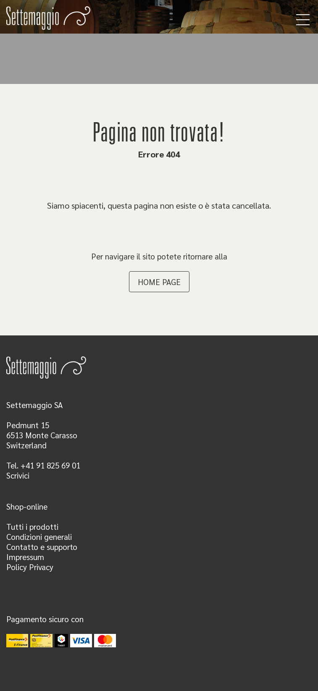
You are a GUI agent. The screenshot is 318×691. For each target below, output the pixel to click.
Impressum (25, 557)
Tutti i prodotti (32, 526)
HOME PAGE (159, 282)
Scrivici (17, 475)
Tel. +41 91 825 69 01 (43, 465)
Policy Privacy (29, 567)
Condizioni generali (39, 536)
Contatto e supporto (41, 547)
